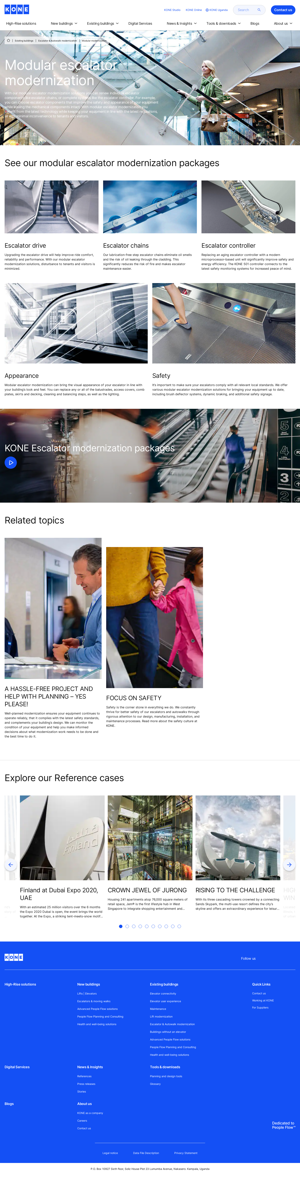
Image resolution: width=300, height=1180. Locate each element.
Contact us (84, 1128)
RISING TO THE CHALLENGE (235, 890)
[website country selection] (216, 9)
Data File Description (146, 1153)
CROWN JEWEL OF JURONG (147, 890)
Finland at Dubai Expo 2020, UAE (59, 894)
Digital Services (17, 1067)
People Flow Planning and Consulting (100, 1016)
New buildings (88, 984)
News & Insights (90, 1067)
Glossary (155, 1083)
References (84, 1076)
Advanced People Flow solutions (97, 1008)
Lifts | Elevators (87, 993)
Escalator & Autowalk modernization (57, 40)
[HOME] (8, 40)
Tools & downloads (165, 1067)
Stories (81, 1091)
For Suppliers (260, 1007)
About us (84, 1104)
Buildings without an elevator (168, 1031)
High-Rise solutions (20, 984)
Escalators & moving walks (93, 1001)
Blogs (9, 1104)
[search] (247, 10)
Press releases (86, 1083)
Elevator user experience (165, 1001)
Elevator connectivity (163, 993)
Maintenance (158, 1008)
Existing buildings (24, 40)
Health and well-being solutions (96, 1024)
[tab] (120, 931)
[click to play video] (11, 462)
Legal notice (110, 1153)
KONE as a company (90, 1113)
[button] (24, 23)
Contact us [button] (283, 10)
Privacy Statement (185, 1153)
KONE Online (194, 9)
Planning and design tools (166, 1076)
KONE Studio (172, 9)
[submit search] (259, 10)
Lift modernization (161, 1016)
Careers (82, 1120)
